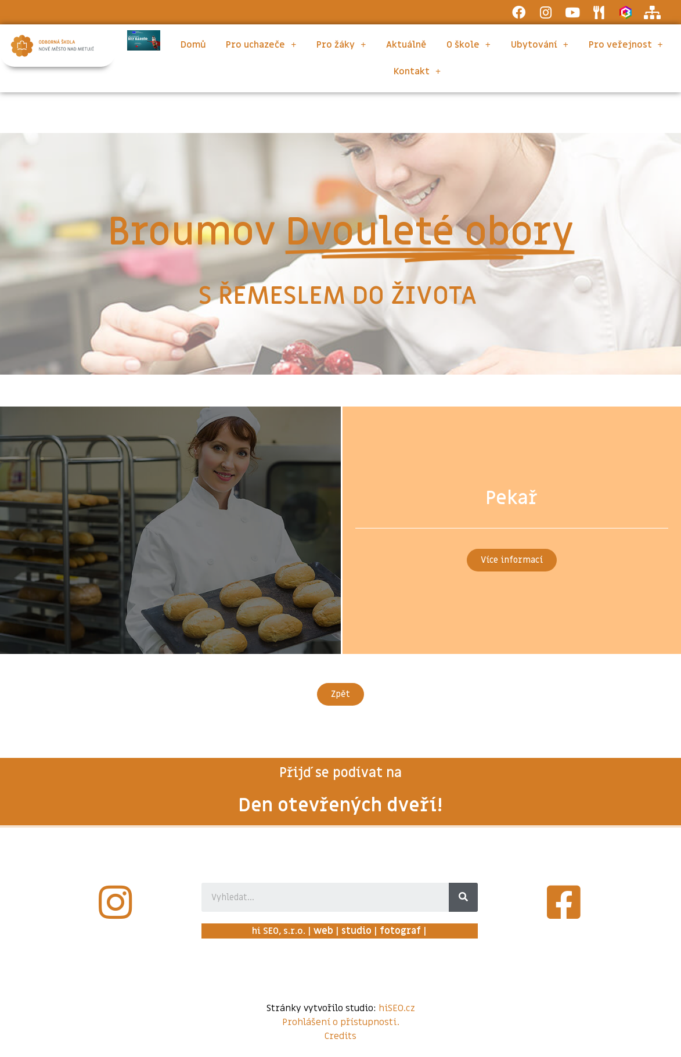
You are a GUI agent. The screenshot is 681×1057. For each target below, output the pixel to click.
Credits (340, 1036)
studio (356, 931)
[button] (512, 560)
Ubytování (539, 44)
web (323, 931)
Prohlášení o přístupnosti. (340, 1022)
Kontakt (417, 71)
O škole (468, 44)
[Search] (463, 897)
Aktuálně (406, 44)
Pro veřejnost (626, 44)
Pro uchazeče (261, 44)
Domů (193, 44)
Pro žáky (341, 44)
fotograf (400, 931)
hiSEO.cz (397, 1008)
